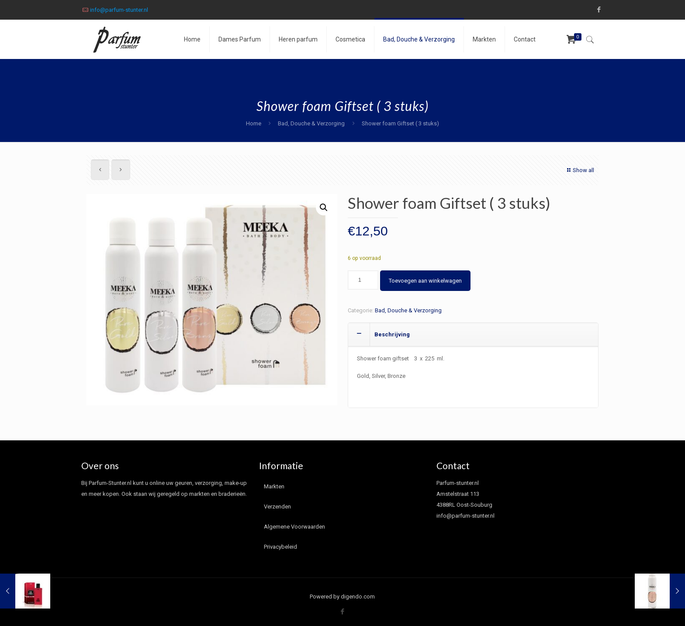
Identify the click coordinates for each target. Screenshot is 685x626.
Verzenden (277, 506)
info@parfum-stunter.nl (119, 10)
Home (253, 123)
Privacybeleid (280, 546)
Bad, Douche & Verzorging (311, 123)
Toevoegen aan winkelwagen (425, 280)
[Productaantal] (363, 280)
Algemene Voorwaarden (294, 526)
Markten (274, 486)
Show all (579, 170)
